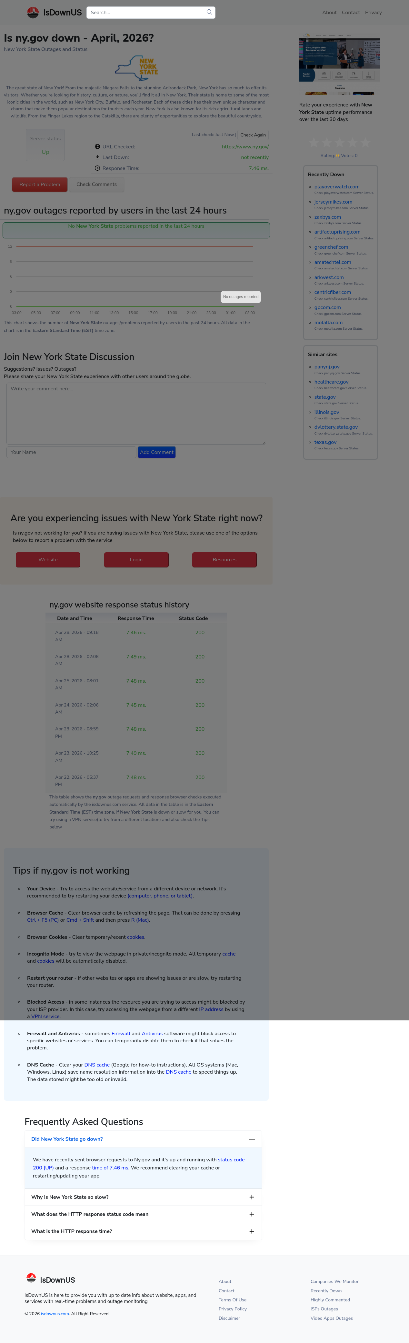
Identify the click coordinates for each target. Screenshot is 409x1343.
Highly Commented (330, 1300)
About (225, 1281)
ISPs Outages (324, 1309)
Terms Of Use (232, 1300)
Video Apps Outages (332, 1318)
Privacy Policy (233, 1309)
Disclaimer (229, 1318)
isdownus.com (55, 1314)
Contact (226, 1291)
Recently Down (326, 1291)
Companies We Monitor (335, 1281)
